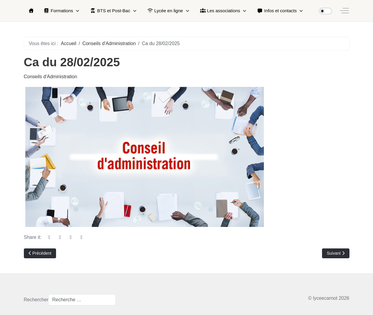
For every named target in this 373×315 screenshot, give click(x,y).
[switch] (325, 11)
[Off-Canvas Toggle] (344, 10)
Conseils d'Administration (50, 76)
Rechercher (36, 299)
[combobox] (82, 299)
